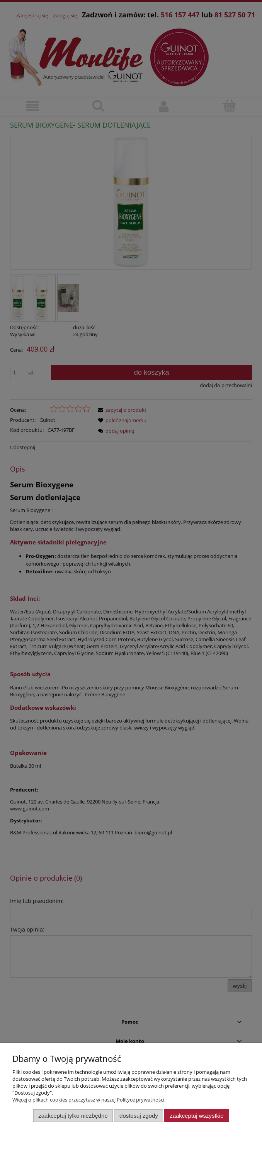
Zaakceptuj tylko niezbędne (72, 1115)
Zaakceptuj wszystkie (196, 1115)
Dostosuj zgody (138, 1115)
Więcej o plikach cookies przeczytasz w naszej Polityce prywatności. (88, 1099)
